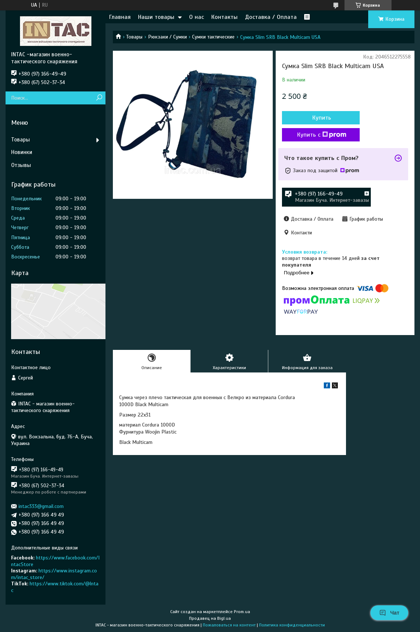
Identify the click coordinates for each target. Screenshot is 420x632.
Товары (134, 37)
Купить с (321, 134)
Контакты (224, 17)
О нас (196, 17)
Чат (389, 612)
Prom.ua (242, 611)
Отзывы (21, 165)
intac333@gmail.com (41, 506)
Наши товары (156, 17)
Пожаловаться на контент (229, 625)
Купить (321, 117)
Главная (120, 17)
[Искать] (99, 97)
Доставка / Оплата (271, 17)
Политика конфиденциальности (292, 625)
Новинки (21, 152)
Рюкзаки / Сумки (167, 37)
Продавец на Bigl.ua (210, 618)
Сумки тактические (213, 37)
